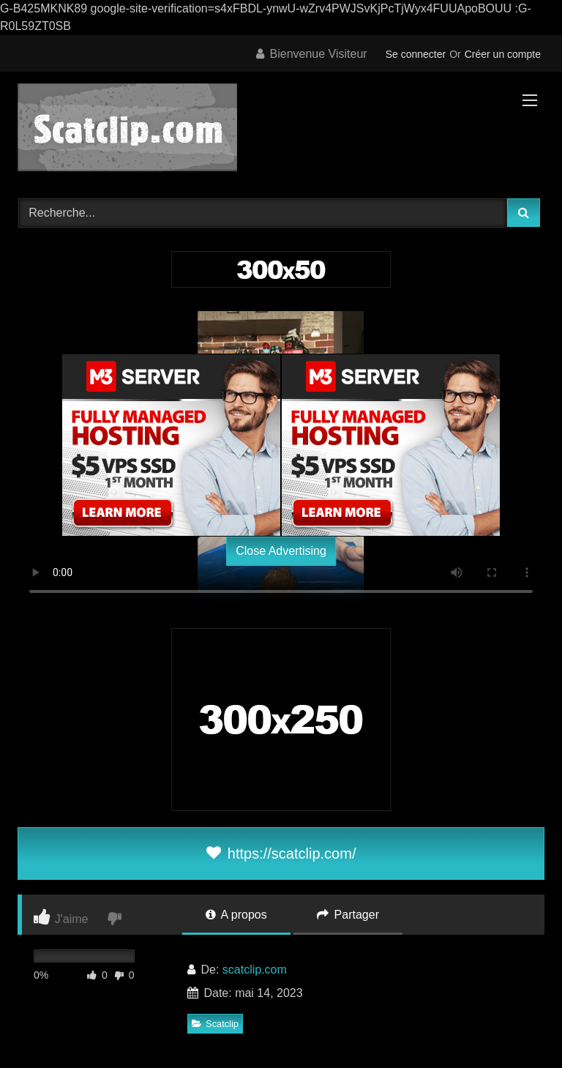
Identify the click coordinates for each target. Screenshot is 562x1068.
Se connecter (416, 54)
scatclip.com (254, 969)
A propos (236, 914)
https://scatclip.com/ (281, 853)
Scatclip (215, 1023)
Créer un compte (503, 54)
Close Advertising (281, 551)
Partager (348, 914)
